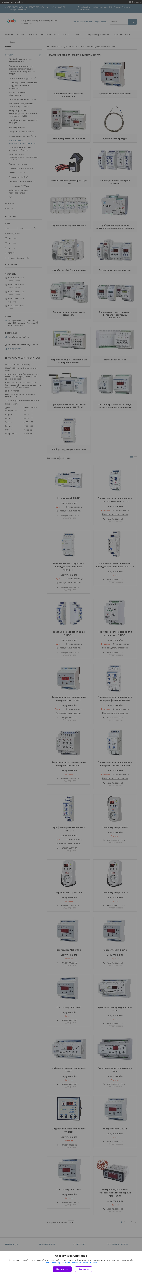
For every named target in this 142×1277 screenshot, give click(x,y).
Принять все (62, 1269)
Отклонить (84, 1269)
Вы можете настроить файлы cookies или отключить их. (70, 1263)
